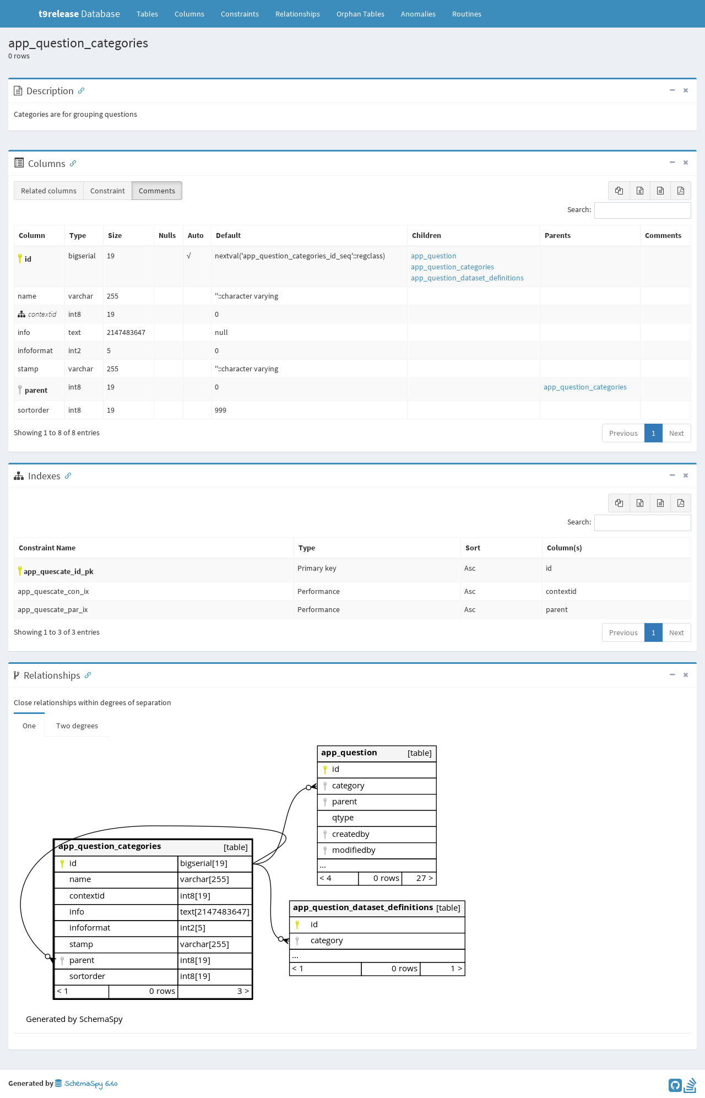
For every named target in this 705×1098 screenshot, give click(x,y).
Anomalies (418, 14)
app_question (434, 256)
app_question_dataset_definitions (467, 278)
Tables (151, 13)
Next (676, 433)
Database (79, 13)
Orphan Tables (360, 14)
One (29, 726)
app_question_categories (452, 267)
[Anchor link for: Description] (79, 90)
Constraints (240, 14)
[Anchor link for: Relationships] (85, 674)
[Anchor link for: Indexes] (65, 475)
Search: (629, 210)
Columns (189, 14)
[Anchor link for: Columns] (70, 162)
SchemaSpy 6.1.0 (86, 1084)
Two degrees (77, 726)
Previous (623, 433)
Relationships (297, 14)
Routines (466, 14)
